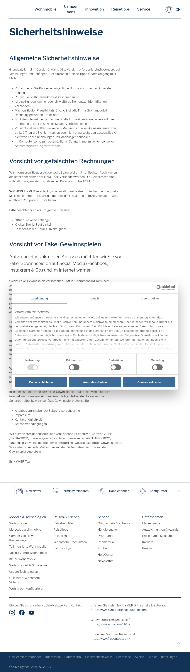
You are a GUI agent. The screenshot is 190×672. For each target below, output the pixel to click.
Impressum (53, 657)
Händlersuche (107, 529)
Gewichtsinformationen (25, 657)
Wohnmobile (45, 9)
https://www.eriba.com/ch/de (110, 624)
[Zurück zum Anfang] (177, 643)
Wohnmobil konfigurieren (26, 588)
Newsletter (105, 561)
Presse (147, 548)
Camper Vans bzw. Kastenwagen (21, 538)
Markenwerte (151, 523)
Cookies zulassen (149, 382)
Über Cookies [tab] (150, 298)
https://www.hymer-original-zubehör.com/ (119, 610)
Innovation (94, 9)
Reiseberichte (63, 523)
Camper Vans (71, 9)
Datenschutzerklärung (41, 343)
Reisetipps (120, 9)
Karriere (147, 542)
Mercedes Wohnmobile (25, 529)
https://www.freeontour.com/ (110, 638)
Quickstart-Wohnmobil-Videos (25, 580)
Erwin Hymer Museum (157, 536)
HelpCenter (105, 554)
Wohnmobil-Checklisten (70, 542)
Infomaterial (106, 542)
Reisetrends (62, 536)
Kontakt (103, 548)
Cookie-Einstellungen (162, 657)
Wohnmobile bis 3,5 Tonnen (28, 565)
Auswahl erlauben (95, 382)
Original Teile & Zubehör (114, 523)
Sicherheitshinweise (99, 657)
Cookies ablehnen (41, 382)
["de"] (10, 9)
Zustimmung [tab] (39, 298)
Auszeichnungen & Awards (160, 529)
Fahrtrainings (63, 548)
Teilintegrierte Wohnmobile (27, 546)
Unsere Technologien (23, 571)
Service (143, 9)
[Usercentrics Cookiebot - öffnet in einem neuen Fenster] (159, 288)
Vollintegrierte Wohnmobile (28, 553)
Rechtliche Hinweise (130, 657)
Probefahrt (105, 536)
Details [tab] (95, 298)
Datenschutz (73, 657)
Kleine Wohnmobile (22, 559)
